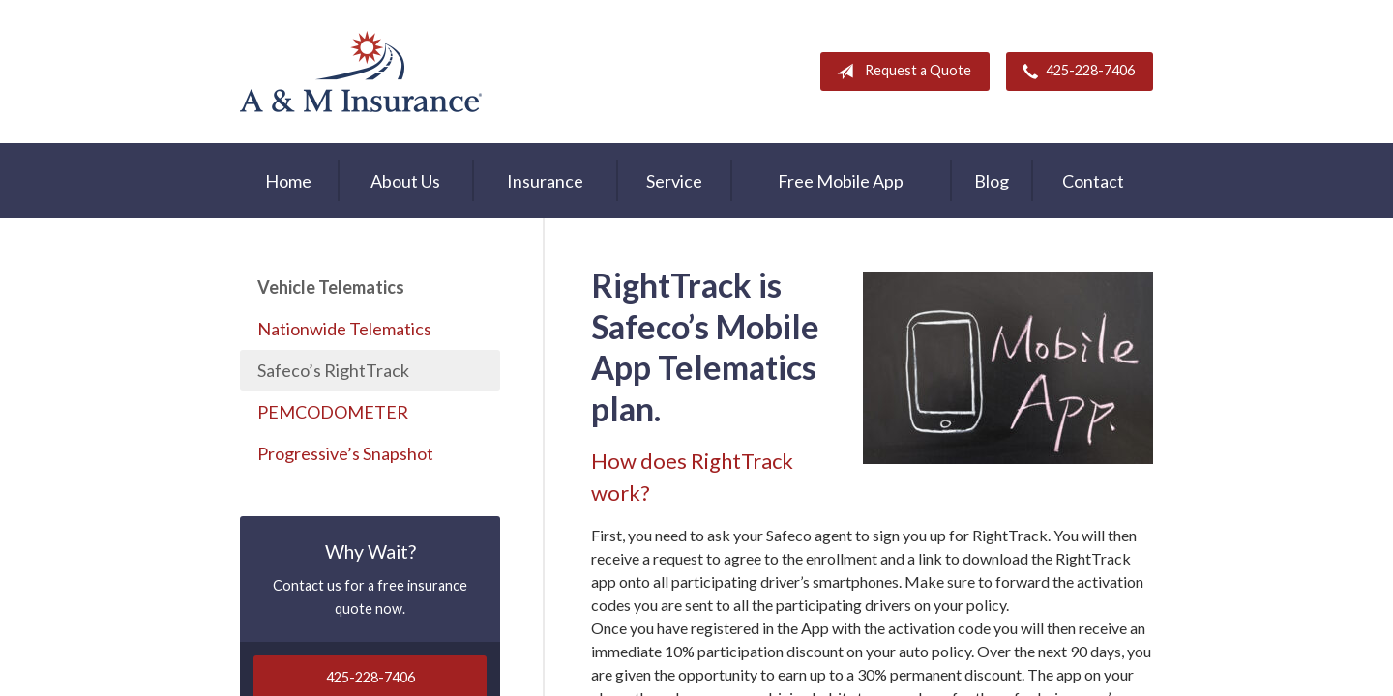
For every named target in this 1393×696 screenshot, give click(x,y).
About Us (405, 180)
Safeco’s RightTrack (333, 370)
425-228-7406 (1075, 71)
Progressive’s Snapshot (345, 453)
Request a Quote (900, 71)
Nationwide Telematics (344, 328)
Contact (1093, 180)
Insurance (545, 180)
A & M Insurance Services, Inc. (361, 71)
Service (674, 180)
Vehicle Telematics (330, 287)
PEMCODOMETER (332, 411)
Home (288, 180)
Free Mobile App (841, 180)
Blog (991, 180)
